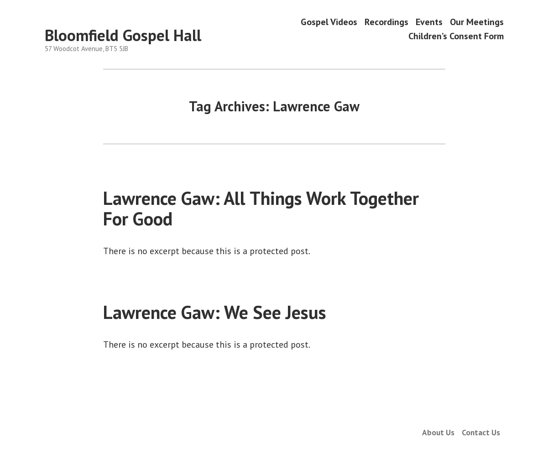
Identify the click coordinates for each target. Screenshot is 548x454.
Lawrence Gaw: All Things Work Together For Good (261, 208)
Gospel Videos (329, 21)
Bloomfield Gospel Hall (123, 35)
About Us (438, 432)
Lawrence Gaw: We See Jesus (214, 312)
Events (429, 21)
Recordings (386, 21)
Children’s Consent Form (456, 36)
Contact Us (481, 432)
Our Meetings (477, 21)
